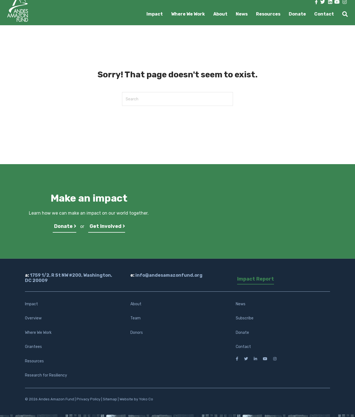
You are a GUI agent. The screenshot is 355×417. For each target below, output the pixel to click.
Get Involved (107, 226)
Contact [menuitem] (243, 346)
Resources (268, 14)
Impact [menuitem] (31, 304)
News (242, 14)
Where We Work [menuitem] (38, 332)
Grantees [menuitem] (33, 346)
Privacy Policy (88, 399)
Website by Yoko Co (136, 399)
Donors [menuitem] (136, 332)
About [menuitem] (135, 304)
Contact (324, 14)
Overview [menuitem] (33, 318)
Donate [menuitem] (242, 332)
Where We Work (188, 14)
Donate (297, 14)
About (220, 14)
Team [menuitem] (135, 318)
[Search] (343, 14)
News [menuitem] (240, 304)
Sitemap (110, 399)
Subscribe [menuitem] (244, 318)
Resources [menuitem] (34, 361)
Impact (154, 14)
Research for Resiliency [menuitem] (46, 375)
